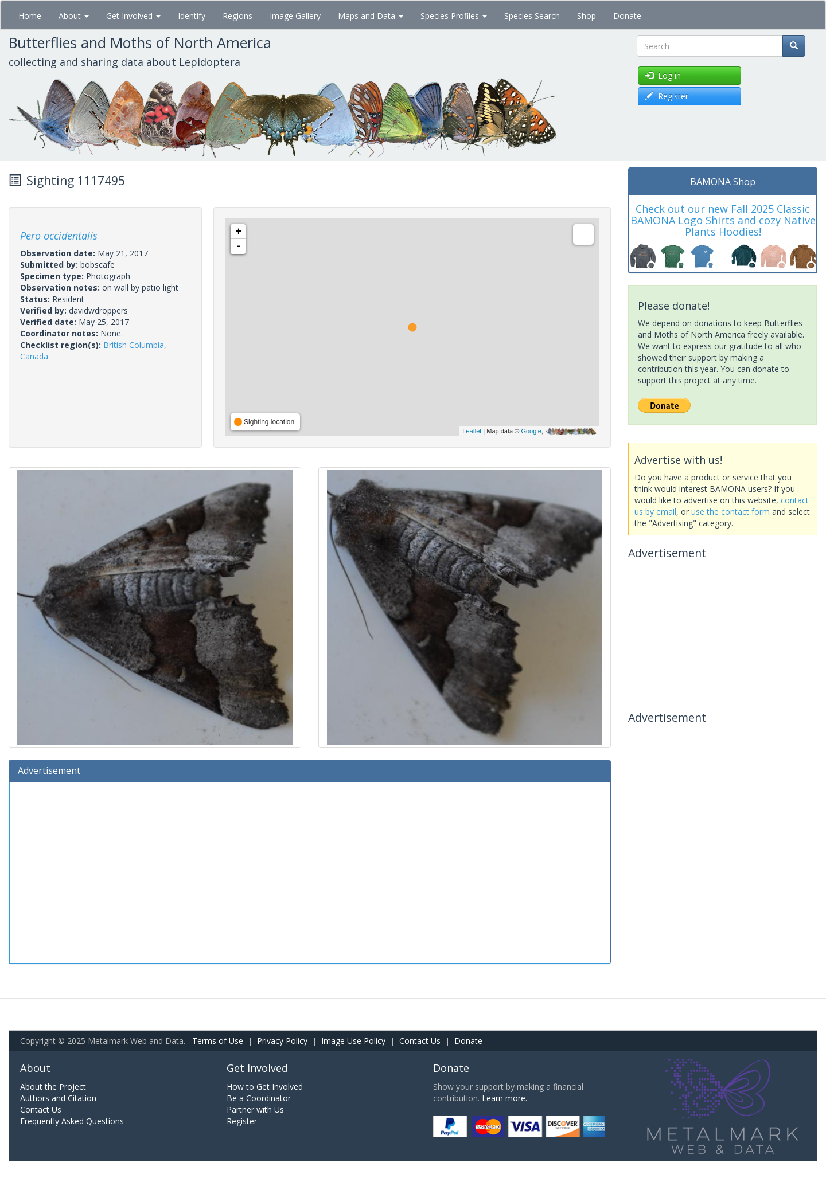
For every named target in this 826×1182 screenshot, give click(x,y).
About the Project (53, 1086)
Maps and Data (370, 15)
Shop (586, 15)
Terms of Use (217, 1040)
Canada (34, 356)
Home (29, 15)
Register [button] (666, 96)
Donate (627, 15)
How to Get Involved (265, 1086)
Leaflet (471, 431)
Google (531, 431)
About (74, 15)
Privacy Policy (282, 1040)
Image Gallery (295, 15)
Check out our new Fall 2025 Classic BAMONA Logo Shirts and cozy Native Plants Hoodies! (723, 220)
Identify (191, 15)
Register (242, 1121)
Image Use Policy (353, 1040)
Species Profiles (453, 15)
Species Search (532, 15)
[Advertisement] (309, 871)
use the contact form (730, 511)
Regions (237, 15)
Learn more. (504, 1098)
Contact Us (420, 1040)
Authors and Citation (58, 1098)
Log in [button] (663, 75)
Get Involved (133, 15)
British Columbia (133, 344)
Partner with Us (255, 1109)
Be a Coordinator (259, 1098)
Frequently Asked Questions (72, 1121)
